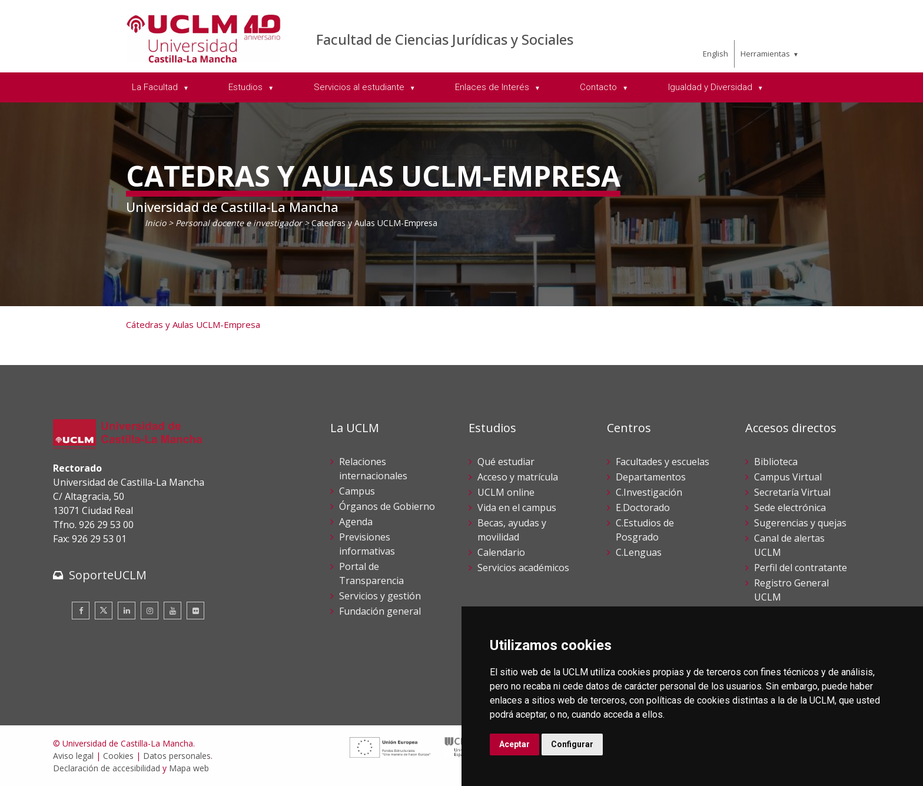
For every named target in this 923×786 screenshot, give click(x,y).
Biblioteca (776, 461)
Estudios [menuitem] (246, 87)
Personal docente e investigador (238, 222)
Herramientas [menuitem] (765, 53)
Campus (357, 491)
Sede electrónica (790, 507)
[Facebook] (80, 610)
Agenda (356, 521)
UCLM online (505, 492)
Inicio (155, 222)
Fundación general (380, 611)
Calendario (501, 552)
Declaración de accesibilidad (106, 768)
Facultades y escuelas (662, 461)
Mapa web (189, 768)
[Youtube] (172, 610)
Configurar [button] (572, 744)
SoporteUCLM (108, 575)
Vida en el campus (516, 507)
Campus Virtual (788, 476)
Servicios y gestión (380, 595)
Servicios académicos (523, 567)
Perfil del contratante (800, 567)
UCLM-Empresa (227, 324)
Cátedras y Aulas (160, 324)
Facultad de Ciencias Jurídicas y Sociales (444, 39)
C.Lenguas (639, 552)
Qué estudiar (505, 461)
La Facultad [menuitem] (156, 87)
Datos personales (177, 755)
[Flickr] (195, 610)
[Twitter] (103, 610)
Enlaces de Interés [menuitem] (493, 87)
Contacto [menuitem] (599, 87)
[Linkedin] (126, 610)
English (715, 53)
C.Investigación (649, 492)
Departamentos (651, 476)
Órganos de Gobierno (387, 506)
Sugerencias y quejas (800, 522)
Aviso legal (73, 755)
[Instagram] (149, 610)
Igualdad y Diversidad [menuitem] (711, 87)
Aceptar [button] (514, 744)
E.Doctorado (643, 507)
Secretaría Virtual (792, 492)
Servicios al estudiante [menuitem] (360, 87)
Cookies (118, 755)
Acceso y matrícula (517, 476)
